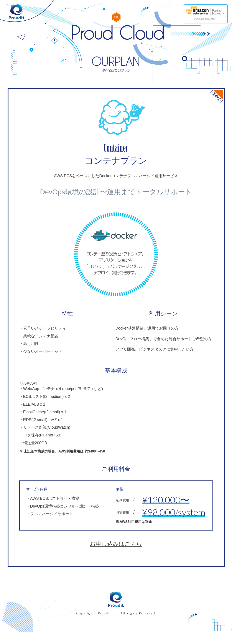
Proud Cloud (116, 32)
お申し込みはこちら (116, 544)
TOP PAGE (214, 98)
